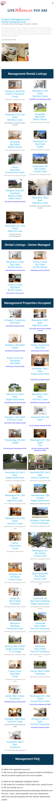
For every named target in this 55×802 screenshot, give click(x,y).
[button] (52, 3)
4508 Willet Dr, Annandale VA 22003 (40, 379)
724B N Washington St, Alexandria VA (15, 270)
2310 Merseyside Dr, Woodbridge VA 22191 (15, 448)
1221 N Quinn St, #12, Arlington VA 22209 (15, 422)
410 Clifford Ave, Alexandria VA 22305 (15, 350)
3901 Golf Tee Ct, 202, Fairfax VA (15, 293)
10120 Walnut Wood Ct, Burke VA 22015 (15, 701)
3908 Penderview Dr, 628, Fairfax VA (40, 270)
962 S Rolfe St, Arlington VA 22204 (40, 727)
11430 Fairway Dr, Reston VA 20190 (15, 366)
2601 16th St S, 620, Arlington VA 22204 (15, 201)
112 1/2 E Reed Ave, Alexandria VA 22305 (40, 425)
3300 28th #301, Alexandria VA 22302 (40, 402)
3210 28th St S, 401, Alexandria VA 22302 (40, 99)
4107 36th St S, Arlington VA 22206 (15, 325)
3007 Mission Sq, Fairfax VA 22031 (40, 350)
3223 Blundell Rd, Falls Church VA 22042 (14, 402)
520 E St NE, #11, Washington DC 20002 (40, 704)
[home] (3, 3)
